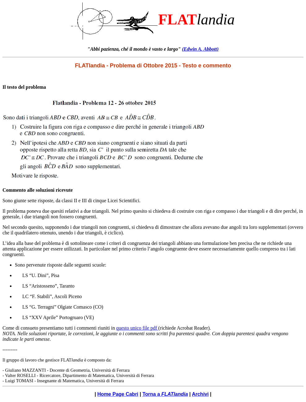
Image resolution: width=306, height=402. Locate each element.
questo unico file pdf (137, 328)
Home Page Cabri (117, 394)
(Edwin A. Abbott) (200, 49)
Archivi (200, 394)
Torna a (165, 394)
